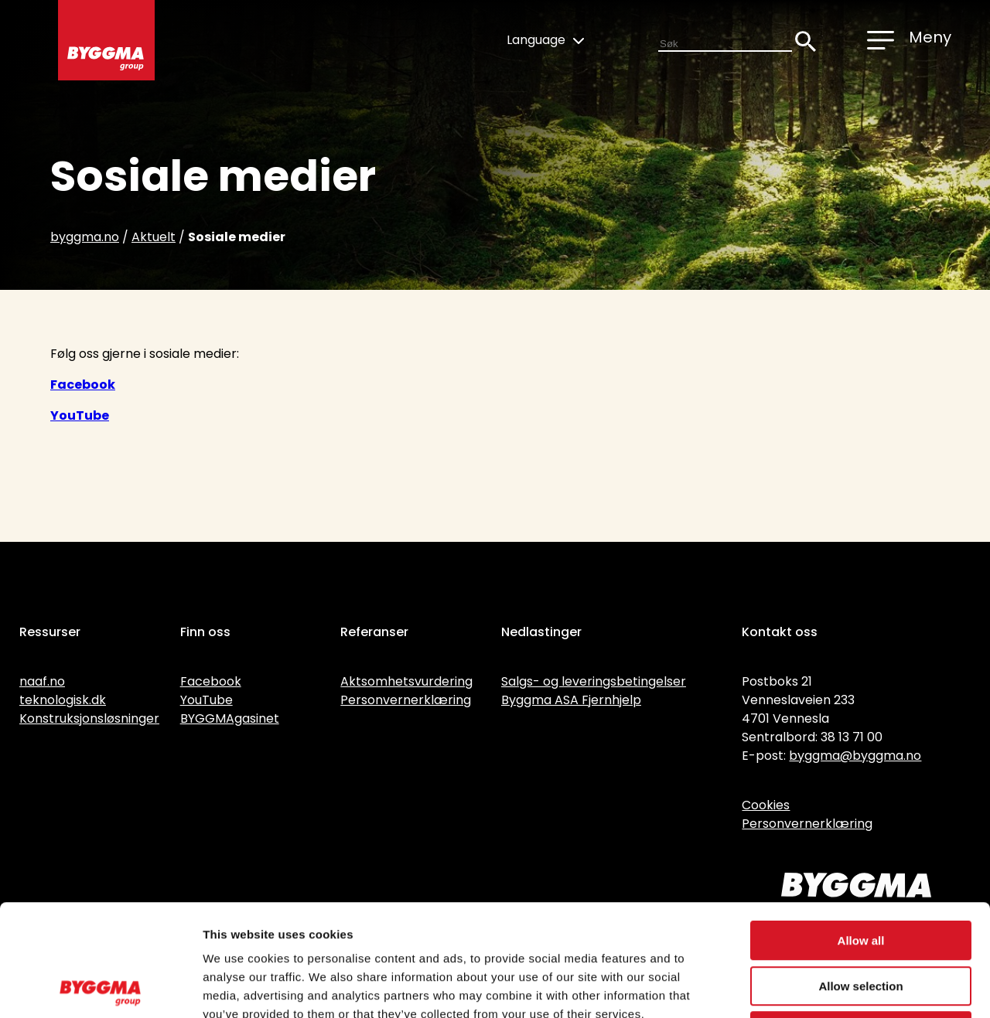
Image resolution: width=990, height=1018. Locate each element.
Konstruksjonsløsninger (89, 718)
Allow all (861, 829)
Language (545, 40)
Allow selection (860, 874)
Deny (861, 919)
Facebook (82, 384)
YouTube (79, 415)
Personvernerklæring (405, 700)
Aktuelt (153, 237)
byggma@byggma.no (855, 755)
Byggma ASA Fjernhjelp (571, 700)
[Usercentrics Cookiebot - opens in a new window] (100, 987)
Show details (812, 987)
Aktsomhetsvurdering (406, 681)
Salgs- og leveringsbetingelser (593, 681)
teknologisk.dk (62, 700)
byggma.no (84, 237)
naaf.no (42, 681)
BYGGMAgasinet (229, 718)
